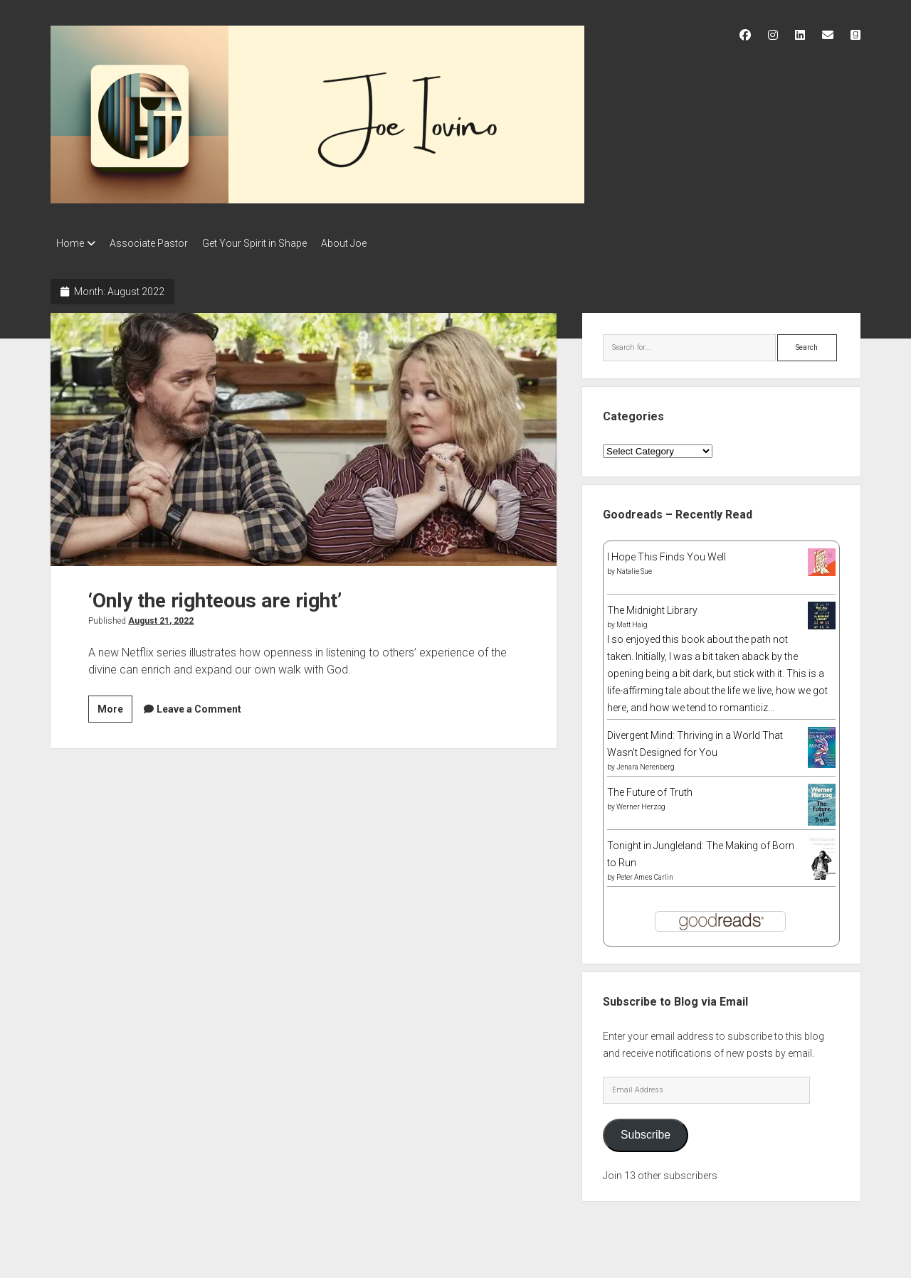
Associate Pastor (156, 243)
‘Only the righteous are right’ (304, 435)
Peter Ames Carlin (644, 873)
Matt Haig (632, 620)
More (115, 707)
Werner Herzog (640, 802)
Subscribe (645, 1130)
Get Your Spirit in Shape (268, 243)
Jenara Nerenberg (645, 763)
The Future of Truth (650, 788)
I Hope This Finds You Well (666, 552)
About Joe (365, 243)
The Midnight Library (652, 606)
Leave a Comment (199, 704)
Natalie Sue (634, 567)
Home (70, 243)
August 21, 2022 (161, 617)
